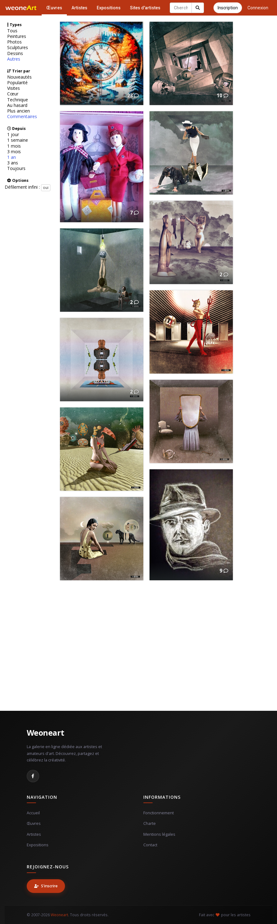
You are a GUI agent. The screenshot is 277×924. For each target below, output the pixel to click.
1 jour (13, 134)
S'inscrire (46, 886)
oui (45, 187)
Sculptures (17, 47)
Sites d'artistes (145, 7)
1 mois (14, 146)
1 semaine (17, 140)
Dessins (15, 53)
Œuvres (54, 7)
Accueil (33, 813)
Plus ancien (18, 111)
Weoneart (45, 732)
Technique (17, 100)
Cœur (12, 94)
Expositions (109, 7)
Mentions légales (159, 834)
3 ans (12, 163)
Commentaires (22, 116)
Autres (13, 59)
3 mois (14, 151)
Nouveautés (19, 77)
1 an (11, 157)
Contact (150, 845)
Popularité (17, 82)
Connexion (257, 7)
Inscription (228, 7)
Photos (14, 42)
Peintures (16, 36)
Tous (12, 31)
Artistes (79, 7)
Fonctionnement (158, 813)
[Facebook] (33, 776)
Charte (149, 823)
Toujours (16, 168)
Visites (13, 88)
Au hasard (17, 105)
